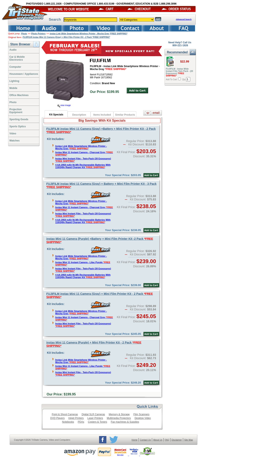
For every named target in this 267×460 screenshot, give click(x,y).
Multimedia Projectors (119, 418)
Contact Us (145, 440)
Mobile (13, 88)
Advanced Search (184, 19)
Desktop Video (143, 418)
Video (12, 133)
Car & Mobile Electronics (17, 58)
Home (134, 440)
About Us (157, 440)
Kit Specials (56, 114)
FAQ (167, 440)
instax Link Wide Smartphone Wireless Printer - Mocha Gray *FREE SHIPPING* (88, 33)
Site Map (188, 440)
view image (64, 105)
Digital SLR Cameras (93, 414)
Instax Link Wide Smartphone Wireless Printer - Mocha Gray (81, 147)
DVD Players (57, 418)
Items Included (102, 114)
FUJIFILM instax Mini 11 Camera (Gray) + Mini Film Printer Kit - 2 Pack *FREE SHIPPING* (66, 37)
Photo (24, 33)
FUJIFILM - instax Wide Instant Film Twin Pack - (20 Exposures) (179, 72)
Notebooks (68, 421)
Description (79, 114)
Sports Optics (17, 126)
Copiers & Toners (97, 421)
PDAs (81, 421)
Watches (14, 140)
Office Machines (19, 95)
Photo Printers (38, 33)
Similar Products (125, 114)
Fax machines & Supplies (125, 421)
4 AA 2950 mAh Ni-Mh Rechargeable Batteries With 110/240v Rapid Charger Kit (83, 166)
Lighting (14, 81)
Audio (12, 49)
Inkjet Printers (76, 418)
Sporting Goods (18, 119)
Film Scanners (141, 414)
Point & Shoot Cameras (65, 414)
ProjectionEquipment (15, 111)
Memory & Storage (119, 414)
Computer (15, 66)
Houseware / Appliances (23, 73)
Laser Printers (95, 418)
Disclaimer (176, 440)
